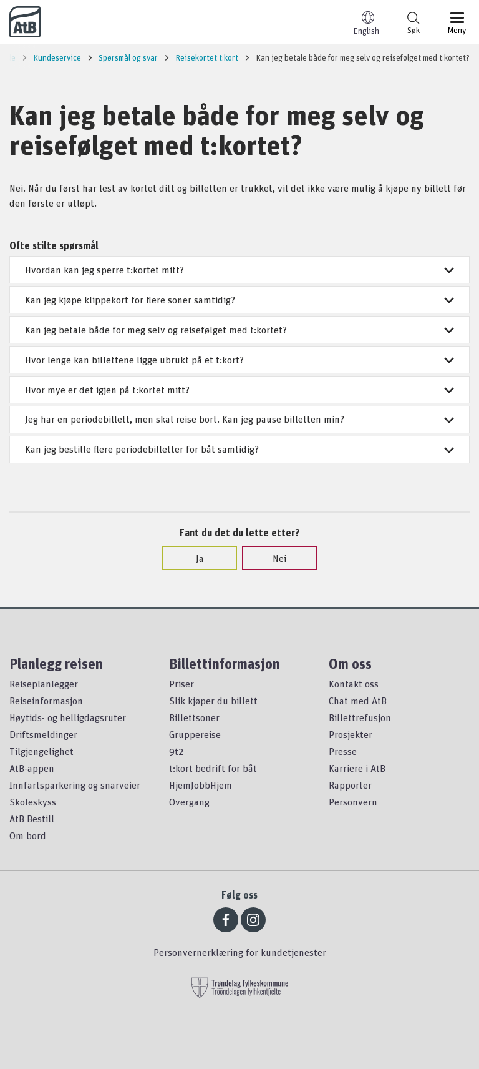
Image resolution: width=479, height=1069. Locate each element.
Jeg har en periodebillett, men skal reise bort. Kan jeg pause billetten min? (239, 419)
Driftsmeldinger (43, 734)
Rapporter (350, 785)
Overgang (189, 802)
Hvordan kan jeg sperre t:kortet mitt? (239, 270)
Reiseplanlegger (43, 683)
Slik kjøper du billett (213, 700)
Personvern (353, 802)
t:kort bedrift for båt (213, 768)
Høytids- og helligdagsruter (67, 717)
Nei (273, 558)
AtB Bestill (31, 818)
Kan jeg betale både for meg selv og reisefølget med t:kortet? (239, 329)
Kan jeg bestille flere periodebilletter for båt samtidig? (239, 449)
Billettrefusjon (360, 717)
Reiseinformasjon (46, 700)
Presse (343, 751)
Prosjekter (350, 734)
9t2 (176, 751)
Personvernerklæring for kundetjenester (239, 952)
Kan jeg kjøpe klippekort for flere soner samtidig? (239, 299)
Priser (181, 683)
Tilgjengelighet (41, 751)
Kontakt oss (354, 683)
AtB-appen (31, 768)
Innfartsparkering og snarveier (74, 785)
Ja (193, 558)
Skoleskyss (32, 802)
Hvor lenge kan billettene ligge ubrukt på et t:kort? (239, 359)
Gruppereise (195, 734)
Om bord (27, 835)
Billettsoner (194, 717)
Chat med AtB (358, 700)
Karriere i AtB (357, 768)
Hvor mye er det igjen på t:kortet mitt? (239, 389)
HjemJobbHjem (200, 785)
